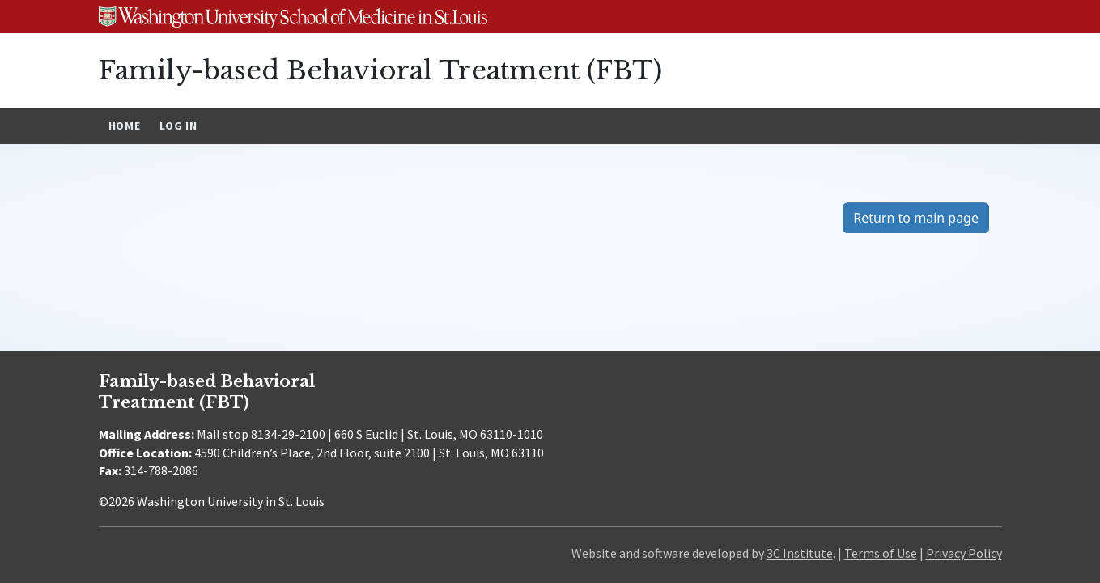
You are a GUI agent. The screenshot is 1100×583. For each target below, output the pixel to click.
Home (124, 125)
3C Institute (800, 553)
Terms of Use (880, 553)
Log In (178, 125)
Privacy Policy (964, 553)
